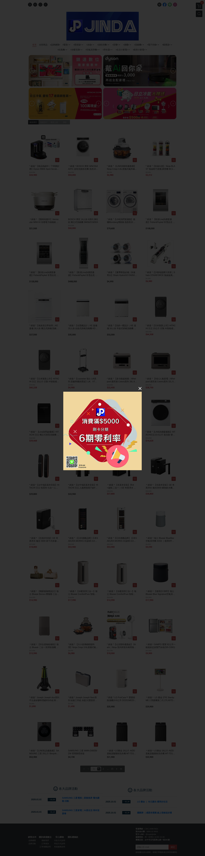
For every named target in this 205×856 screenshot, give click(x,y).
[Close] (140, 388)
